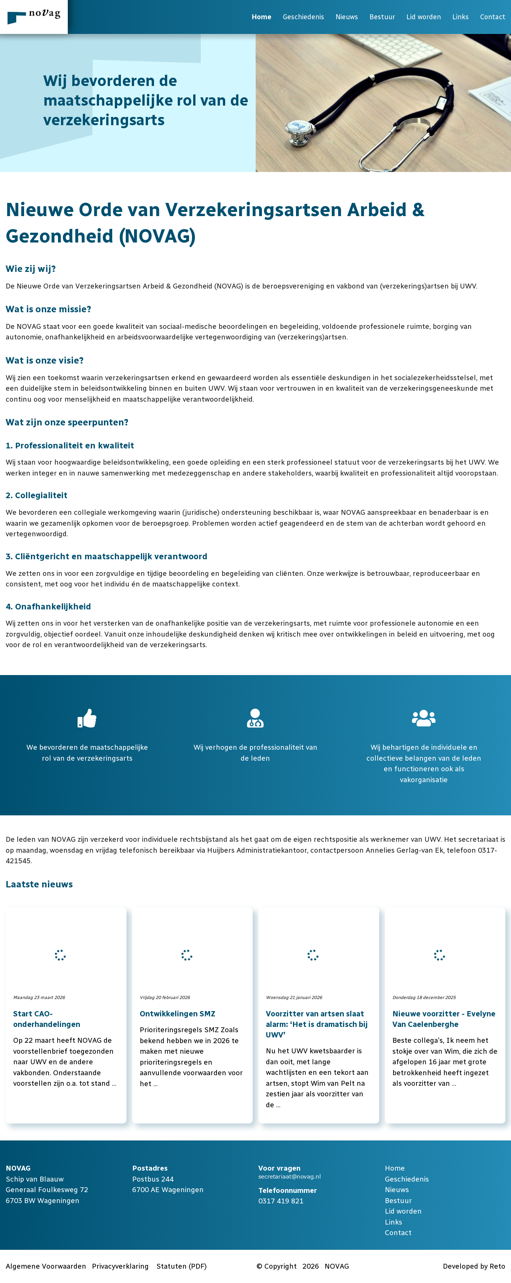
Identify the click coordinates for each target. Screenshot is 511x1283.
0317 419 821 (281, 1201)
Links (460, 17)
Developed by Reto (474, 1266)
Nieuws (347, 17)
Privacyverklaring (120, 1266)
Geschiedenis (303, 17)
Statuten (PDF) (181, 1266)
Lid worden (423, 17)
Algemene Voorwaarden (46, 1266)
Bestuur (382, 17)
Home (262, 17)
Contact (492, 17)
